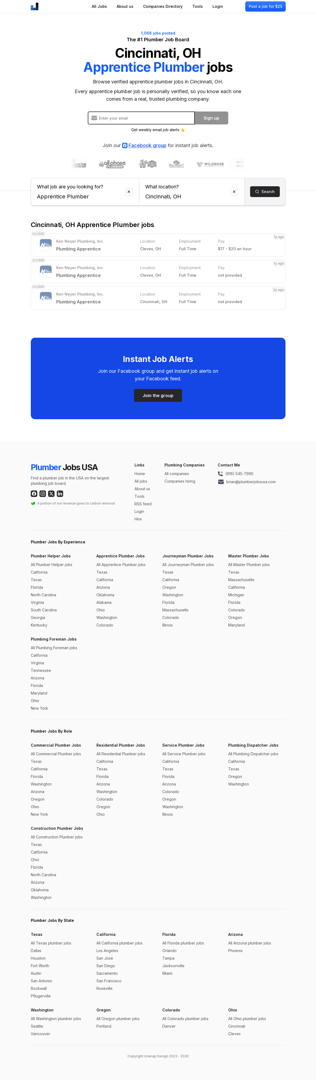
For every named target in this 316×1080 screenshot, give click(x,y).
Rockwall (39, 988)
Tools (197, 6)
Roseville (104, 988)
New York (39, 708)
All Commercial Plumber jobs (56, 753)
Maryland (236, 625)
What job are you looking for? (85, 185)
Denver (169, 1026)
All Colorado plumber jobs (185, 1018)
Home (140, 473)
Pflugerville (41, 996)
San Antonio (41, 981)
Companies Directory (163, 6)
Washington (106, 617)
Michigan (236, 595)
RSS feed (143, 504)
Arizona (103, 587)
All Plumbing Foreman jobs (54, 647)
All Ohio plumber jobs (247, 1018)
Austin (36, 973)
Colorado (104, 625)
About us (125, 6)
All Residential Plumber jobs (120, 753)
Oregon (169, 587)
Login (218, 6)
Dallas (36, 950)
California (39, 572)
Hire (138, 519)
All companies (176, 473)
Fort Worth (40, 965)
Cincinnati (236, 1026)
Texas (36, 579)
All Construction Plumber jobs (57, 837)
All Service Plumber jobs (184, 753)
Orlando (169, 950)
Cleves (234, 1033)
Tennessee (41, 670)
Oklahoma (105, 595)
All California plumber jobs (119, 943)
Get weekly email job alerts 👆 (158, 129)
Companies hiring (179, 481)
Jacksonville (173, 965)
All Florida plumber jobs (183, 943)
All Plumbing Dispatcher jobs (253, 753)
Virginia (37, 602)
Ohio (100, 610)
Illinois (167, 625)
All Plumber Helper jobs (51, 564)
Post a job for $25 (265, 6)
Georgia (38, 617)
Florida (37, 587)
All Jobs (99, 6)
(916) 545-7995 (235, 473)
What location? (192, 185)
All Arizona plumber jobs (249, 943)
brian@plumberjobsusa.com (247, 482)
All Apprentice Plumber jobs (121, 564)
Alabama (104, 602)
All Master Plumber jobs (249, 564)
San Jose (104, 958)
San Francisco (109, 981)
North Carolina (43, 595)
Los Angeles (107, 950)
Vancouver (40, 1033)
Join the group (158, 395)
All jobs (141, 481)
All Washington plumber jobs (56, 1018)
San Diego (105, 965)
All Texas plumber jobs (51, 943)
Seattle (37, 1026)
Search (265, 191)
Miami (167, 973)
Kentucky (39, 625)
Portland (103, 1026)
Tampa (168, 958)
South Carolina (44, 610)
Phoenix (235, 950)
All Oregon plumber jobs (118, 1018)
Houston (38, 958)
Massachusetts (175, 610)
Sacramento (107, 973)
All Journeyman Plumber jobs (188, 564)
